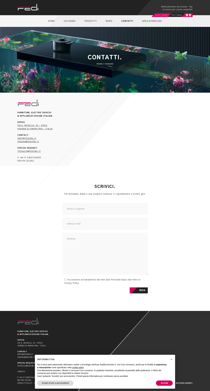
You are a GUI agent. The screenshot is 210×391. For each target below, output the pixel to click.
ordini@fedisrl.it (28, 141)
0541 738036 (177, 15)
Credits (21, 371)
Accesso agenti (184, 383)
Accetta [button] (164, 383)
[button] (171, 359)
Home (100, 63)
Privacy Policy (71, 283)
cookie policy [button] (78, 367)
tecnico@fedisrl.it (29, 151)
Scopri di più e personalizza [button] (55, 383)
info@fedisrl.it (27, 138)
